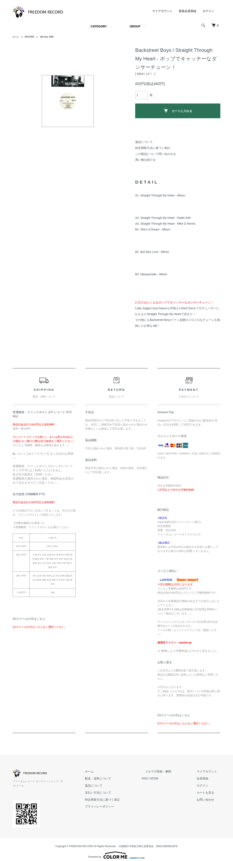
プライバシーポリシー (116, 806)
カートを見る (208, 792)
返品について (144, 142)
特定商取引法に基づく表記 (152, 148)
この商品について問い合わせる (155, 154)
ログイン (208, 11)
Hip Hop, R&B (50, 36)
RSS (158, 778)
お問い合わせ (208, 799)
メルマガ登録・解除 (168, 771)
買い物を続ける (145, 159)
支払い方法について (115, 792)
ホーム (16, 36)
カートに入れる (178, 111)
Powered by (116, 851)
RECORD (31, 36)
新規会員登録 (187, 11)
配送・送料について (115, 778)
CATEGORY (99, 26)
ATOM (167, 778)
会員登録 (206, 778)
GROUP (135, 26)
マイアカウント (162, 11)
